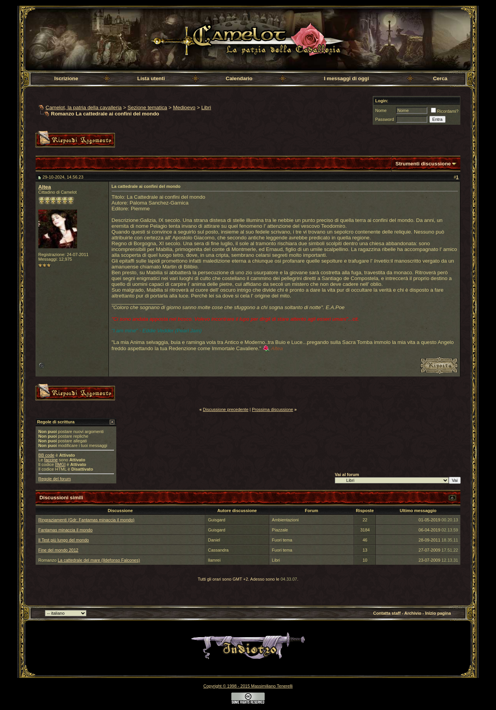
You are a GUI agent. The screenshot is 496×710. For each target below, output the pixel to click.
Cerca (440, 78)
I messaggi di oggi (346, 78)
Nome (380, 110)
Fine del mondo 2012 (58, 550)
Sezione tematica (147, 107)
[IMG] (60, 464)
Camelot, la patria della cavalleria (84, 107)
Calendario (239, 78)
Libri (206, 107)
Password (384, 119)
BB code (46, 455)
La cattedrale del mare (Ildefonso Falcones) (99, 560)
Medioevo (184, 107)
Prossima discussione (272, 409)
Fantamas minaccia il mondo (65, 530)
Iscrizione (66, 78)
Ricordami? (445, 111)
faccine (51, 459)
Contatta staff (387, 613)
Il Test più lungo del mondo (63, 540)
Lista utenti (151, 78)
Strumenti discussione (423, 164)
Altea (44, 187)
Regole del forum (54, 478)
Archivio (412, 613)
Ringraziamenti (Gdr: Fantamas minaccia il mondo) (86, 519)
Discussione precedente (225, 409)
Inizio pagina (438, 613)
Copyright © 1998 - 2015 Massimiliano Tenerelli (248, 686)
